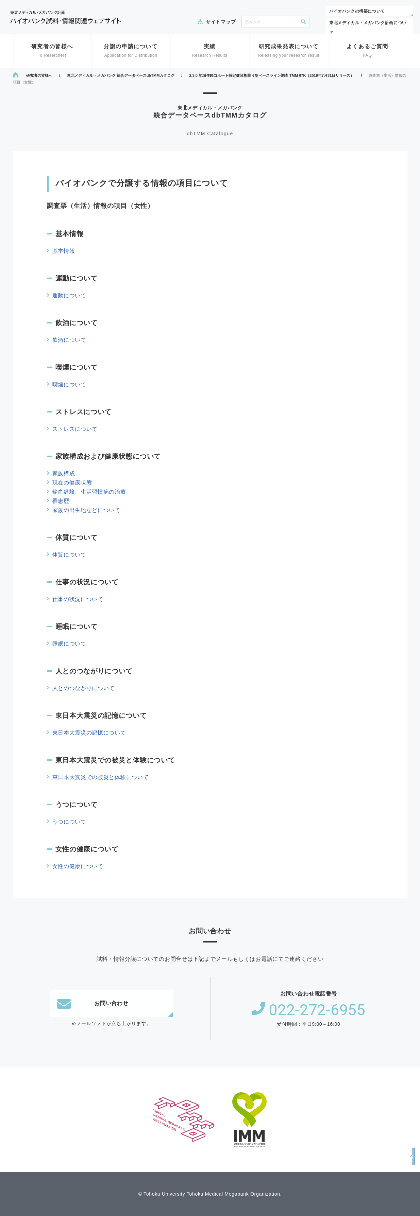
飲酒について (69, 340)
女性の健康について (77, 866)
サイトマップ (221, 21)
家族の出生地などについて (86, 510)
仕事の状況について (77, 599)
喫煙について (69, 384)
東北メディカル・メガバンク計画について (367, 27)
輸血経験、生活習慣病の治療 (89, 492)
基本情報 (63, 251)
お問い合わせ (93, 1003)
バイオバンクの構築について (357, 11)
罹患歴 (60, 501)
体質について (69, 555)
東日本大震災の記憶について (89, 733)
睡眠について (69, 644)
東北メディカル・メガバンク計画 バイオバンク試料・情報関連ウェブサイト (65, 17)
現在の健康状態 (72, 483)
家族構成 (63, 473)
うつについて (69, 822)
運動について (69, 295)
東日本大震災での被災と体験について (100, 777)
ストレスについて (75, 429)
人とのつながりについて (83, 688)
